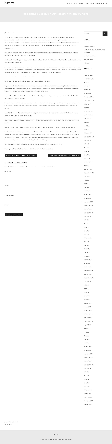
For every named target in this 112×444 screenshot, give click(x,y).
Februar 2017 (87, 260)
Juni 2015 (86, 332)
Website (7, 205)
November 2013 (88, 401)
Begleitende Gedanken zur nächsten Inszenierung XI (20, 155)
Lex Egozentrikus (88, 60)
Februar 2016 (87, 303)
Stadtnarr (69, 3)
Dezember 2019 (88, 202)
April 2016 (86, 296)
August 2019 (87, 216)
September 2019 (88, 213)
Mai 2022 (86, 151)
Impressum (8, 424)
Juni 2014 (86, 375)
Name (7, 185)
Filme (92, 3)
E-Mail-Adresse (10, 195)
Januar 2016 (87, 307)
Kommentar (8, 171)
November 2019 (88, 205)
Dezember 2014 (88, 354)
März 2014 (87, 386)
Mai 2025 (86, 86)
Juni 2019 (86, 223)
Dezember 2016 (88, 267)
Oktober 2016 (87, 274)
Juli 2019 (86, 220)
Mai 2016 (86, 292)
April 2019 (86, 231)
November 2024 (88, 97)
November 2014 (88, 357)
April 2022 (87, 155)
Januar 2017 (87, 263)
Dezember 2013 (88, 397)
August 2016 (87, 281)
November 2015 (88, 314)
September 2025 (89, 79)
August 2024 (87, 104)
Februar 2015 (87, 346)
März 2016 (86, 299)
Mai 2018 (86, 241)
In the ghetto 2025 (89, 46)
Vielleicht (86, 63)
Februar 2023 (88, 133)
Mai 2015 (86, 336)
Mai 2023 (86, 129)
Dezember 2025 (88, 75)
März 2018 (86, 249)
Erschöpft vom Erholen (90, 56)
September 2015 (88, 321)
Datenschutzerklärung (11, 422)
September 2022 (89, 137)
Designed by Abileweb (65, 439)
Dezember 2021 (88, 162)
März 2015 (86, 343)
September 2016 (88, 278)
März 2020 (87, 191)
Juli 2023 (86, 122)
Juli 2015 (86, 328)
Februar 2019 (87, 238)
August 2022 (87, 140)
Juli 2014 (86, 372)
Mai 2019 (86, 227)
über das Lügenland (101, 3)
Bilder (87, 3)
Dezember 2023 (88, 111)
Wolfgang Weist (78, 3)
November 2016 (88, 270)
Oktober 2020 (88, 169)
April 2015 (86, 339)
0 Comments (10, 33)
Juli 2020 (86, 180)
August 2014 (87, 368)
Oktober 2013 (87, 404)
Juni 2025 (86, 82)
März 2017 (86, 256)
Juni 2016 (86, 289)
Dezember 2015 (88, 310)
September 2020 (89, 173)
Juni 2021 (86, 165)
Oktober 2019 (87, 209)
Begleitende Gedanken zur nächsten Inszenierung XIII (64, 155)
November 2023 (88, 115)
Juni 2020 (86, 184)
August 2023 (87, 118)
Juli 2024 (86, 108)
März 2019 (86, 234)
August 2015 (87, 325)
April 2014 (86, 383)
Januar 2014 (87, 394)
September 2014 (88, 365)
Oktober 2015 (87, 318)
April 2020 (87, 187)
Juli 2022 (86, 144)
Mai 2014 (86, 379)
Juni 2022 (86, 147)
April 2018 (86, 245)
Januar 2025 (87, 93)
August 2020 (87, 176)
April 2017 (86, 252)
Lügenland (9, 2)
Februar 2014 (87, 390)
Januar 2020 (87, 198)
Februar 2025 (88, 89)
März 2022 (87, 158)
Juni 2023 (86, 126)
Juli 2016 (86, 285)
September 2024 (89, 100)
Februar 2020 (88, 194)
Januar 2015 (87, 350)
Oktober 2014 (88, 361)
